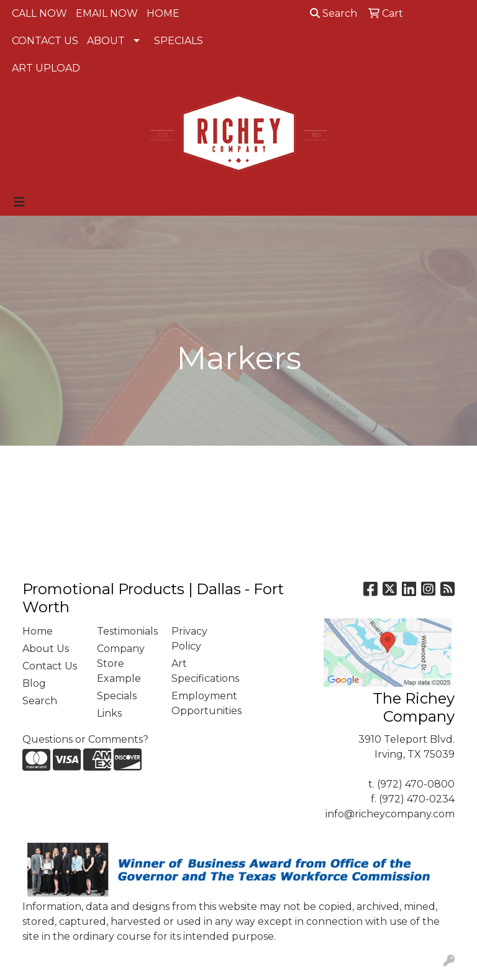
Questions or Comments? (85, 739)
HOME (163, 13)
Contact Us (49, 666)
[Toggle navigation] (19, 202)
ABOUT (106, 41)
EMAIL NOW (107, 13)
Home (37, 631)
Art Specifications (201, 671)
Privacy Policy (189, 638)
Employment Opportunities (201, 703)
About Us (45, 648)
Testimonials (127, 631)
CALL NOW (39, 13)
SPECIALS (178, 41)
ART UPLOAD (46, 68)
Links (109, 713)
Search (333, 13)
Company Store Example (121, 663)
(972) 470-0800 (416, 784)
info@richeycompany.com (390, 814)
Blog (34, 683)
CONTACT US (45, 41)
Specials (117, 696)
